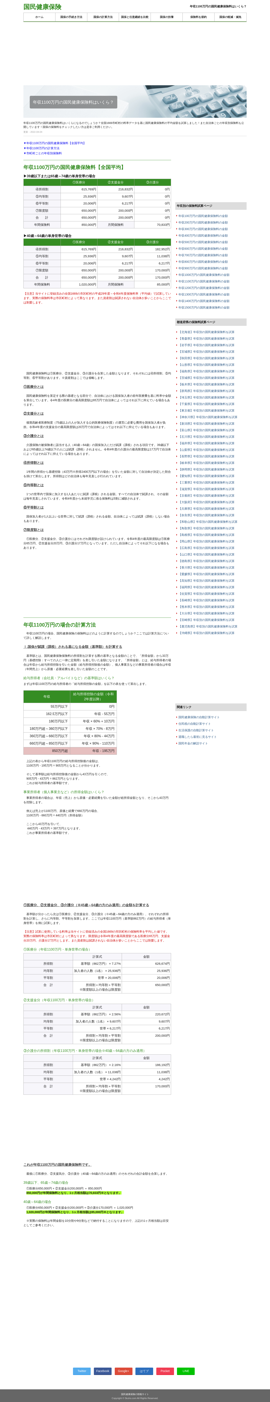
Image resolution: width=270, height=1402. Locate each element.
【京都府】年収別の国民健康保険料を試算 (206, 495)
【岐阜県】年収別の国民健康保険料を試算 (206, 463)
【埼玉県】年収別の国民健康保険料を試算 (206, 397)
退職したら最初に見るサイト (197, 736)
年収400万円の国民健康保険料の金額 (203, 235)
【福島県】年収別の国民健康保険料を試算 (206, 371)
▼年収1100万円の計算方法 (41, 148)
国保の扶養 (167, 17)
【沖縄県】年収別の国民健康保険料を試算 (206, 633)
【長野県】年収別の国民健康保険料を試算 (206, 456)
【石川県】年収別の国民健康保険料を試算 (206, 436)
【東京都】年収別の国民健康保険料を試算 (206, 410)
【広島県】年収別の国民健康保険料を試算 (206, 548)
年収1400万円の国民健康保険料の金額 (204, 301)
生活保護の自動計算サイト (196, 730)
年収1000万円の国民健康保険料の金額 (204, 274)
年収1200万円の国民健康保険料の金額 (204, 288)
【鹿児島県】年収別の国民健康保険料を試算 (208, 626)
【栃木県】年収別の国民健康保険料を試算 (206, 384)
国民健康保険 (42, 6)
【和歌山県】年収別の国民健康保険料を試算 (208, 521)
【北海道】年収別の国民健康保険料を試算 (206, 332)
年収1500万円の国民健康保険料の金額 (204, 307)
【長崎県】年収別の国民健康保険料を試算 (206, 600)
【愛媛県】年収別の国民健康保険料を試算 (206, 574)
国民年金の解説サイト (193, 743)
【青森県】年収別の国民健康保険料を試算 (206, 338)
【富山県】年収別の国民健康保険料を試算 (206, 430)
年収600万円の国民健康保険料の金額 (203, 248)
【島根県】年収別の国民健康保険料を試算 (206, 534)
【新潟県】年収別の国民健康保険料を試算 (206, 423)
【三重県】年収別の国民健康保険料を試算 (206, 482)
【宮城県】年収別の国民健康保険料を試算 (206, 351)
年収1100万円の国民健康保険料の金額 (204, 281)
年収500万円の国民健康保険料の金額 (203, 242)
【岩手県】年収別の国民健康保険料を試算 (206, 345)
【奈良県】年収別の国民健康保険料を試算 (206, 515)
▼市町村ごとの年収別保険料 (42, 153)
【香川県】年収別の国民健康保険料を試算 (206, 567)
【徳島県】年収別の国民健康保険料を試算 (206, 561)
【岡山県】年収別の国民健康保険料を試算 (206, 541)
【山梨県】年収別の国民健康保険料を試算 (206, 449)
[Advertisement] (135, 51)
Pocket (165, 1371)
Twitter (82, 1371)
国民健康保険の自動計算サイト (199, 717)
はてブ (144, 1371)
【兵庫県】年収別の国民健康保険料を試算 (206, 508)
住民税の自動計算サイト (194, 723)
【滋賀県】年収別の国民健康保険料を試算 (206, 489)
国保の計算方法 (103, 17)
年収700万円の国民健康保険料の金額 (203, 255)
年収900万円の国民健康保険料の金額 (203, 268)
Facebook (102, 1371)
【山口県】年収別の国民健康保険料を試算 (206, 554)
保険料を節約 (198, 17)
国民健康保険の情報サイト (135, 1394)
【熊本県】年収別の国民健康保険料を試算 (206, 606)
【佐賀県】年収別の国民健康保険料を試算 (206, 593)
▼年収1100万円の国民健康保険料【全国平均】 (54, 143)
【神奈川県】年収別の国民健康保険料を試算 (208, 417)
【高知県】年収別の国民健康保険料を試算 (206, 580)
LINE (186, 1371)
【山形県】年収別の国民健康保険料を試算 (206, 364)
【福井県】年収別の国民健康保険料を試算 (206, 443)
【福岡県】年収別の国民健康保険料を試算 (206, 587)
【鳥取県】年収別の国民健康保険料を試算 (206, 528)
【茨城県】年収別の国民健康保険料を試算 (206, 377)
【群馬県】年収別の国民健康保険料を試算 (206, 391)
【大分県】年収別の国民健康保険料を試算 (206, 613)
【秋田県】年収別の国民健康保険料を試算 (206, 358)
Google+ (123, 1371)
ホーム (39, 17)
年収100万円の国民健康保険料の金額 (203, 216)
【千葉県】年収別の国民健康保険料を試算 (206, 404)
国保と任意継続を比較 (134, 17)
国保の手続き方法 (71, 17)
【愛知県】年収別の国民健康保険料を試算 (206, 476)
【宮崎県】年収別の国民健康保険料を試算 (206, 620)
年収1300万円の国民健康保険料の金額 (204, 294)
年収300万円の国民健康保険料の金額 (203, 229)
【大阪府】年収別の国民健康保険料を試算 (206, 502)
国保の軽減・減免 (230, 17)
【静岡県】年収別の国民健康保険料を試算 (206, 469)
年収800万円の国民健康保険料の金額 (203, 261)
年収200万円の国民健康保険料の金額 (203, 222)
